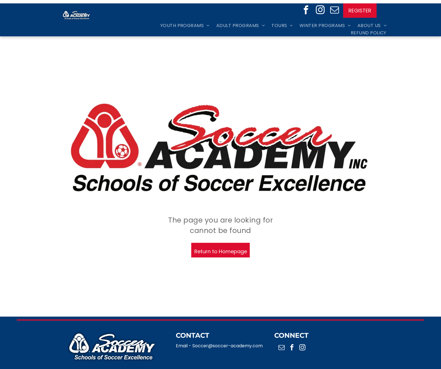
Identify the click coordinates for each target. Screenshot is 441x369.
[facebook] (305, 10)
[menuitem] (182, 25)
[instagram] (320, 10)
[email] (334, 10)
